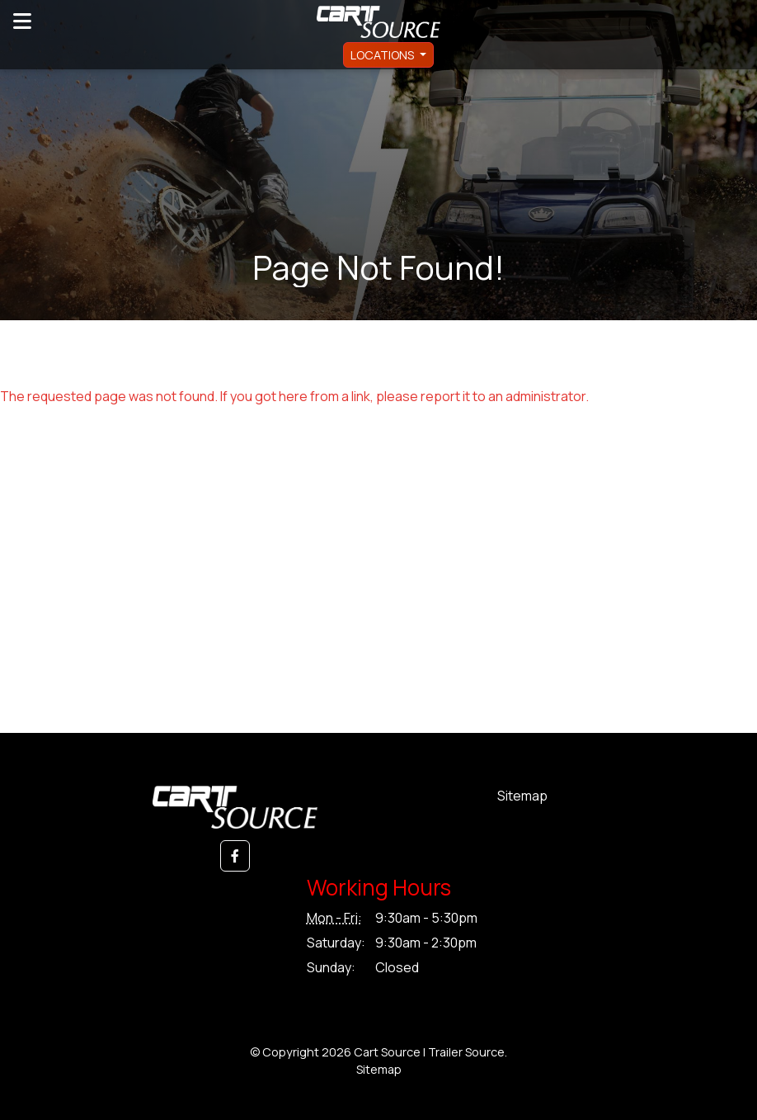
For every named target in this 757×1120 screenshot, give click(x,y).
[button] (235, 856)
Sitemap (522, 796)
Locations (383, 55)
